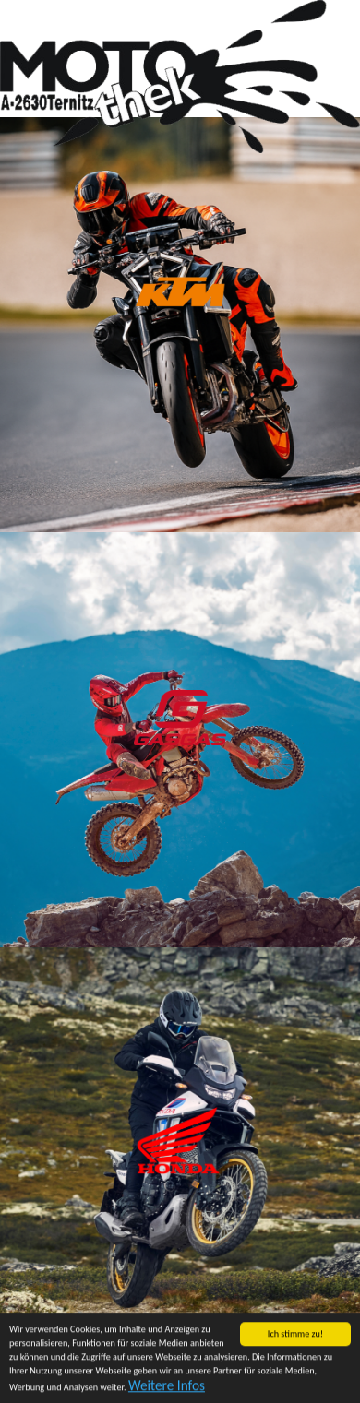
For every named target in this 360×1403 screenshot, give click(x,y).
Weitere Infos (166, 1386)
